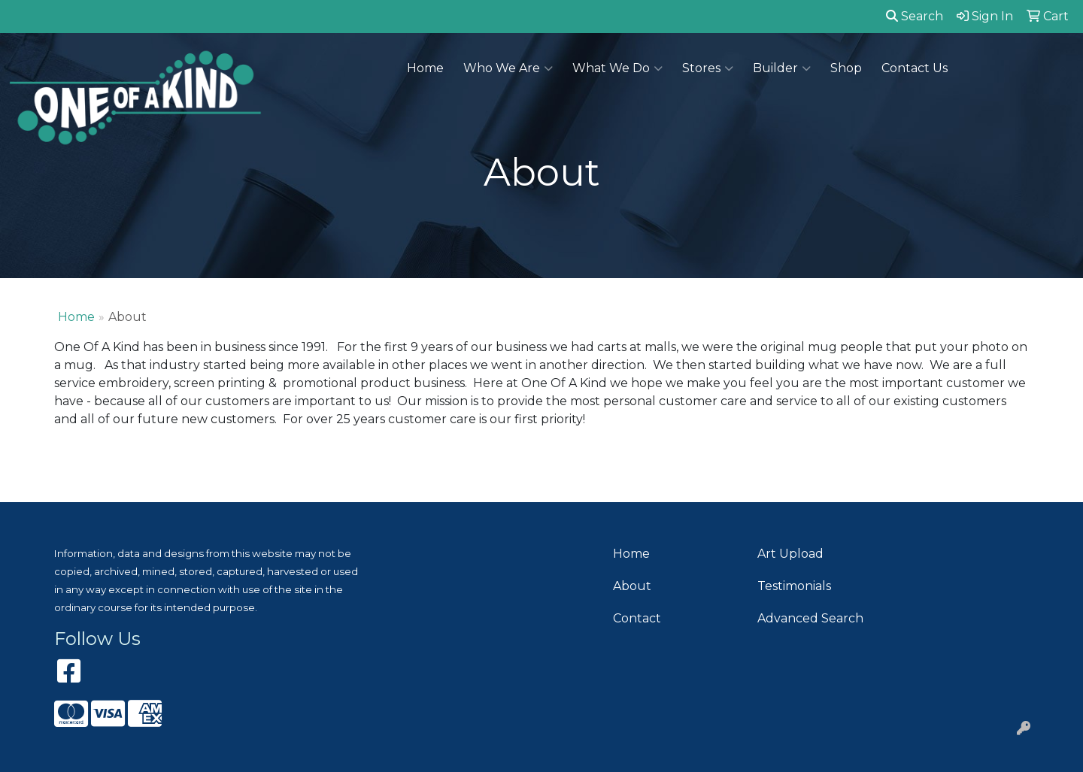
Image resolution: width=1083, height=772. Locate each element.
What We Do (617, 68)
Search (914, 16)
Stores (707, 68)
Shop (846, 68)
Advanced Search (810, 618)
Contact (637, 618)
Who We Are (508, 68)
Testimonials (794, 586)
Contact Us (914, 68)
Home (425, 68)
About (632, 586)
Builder (782, 68)
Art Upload (790, 553)
